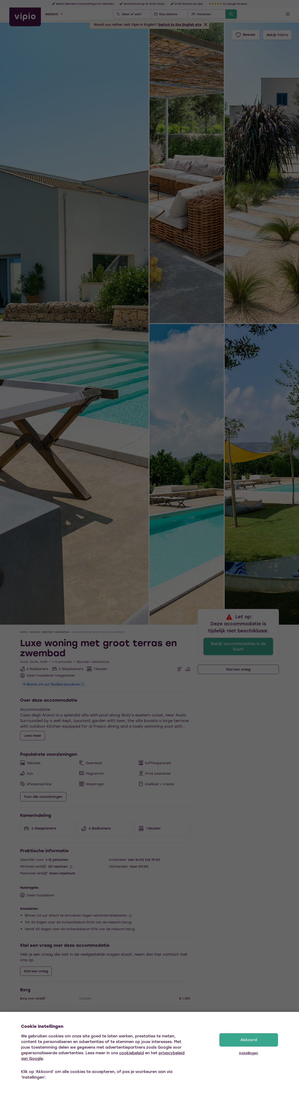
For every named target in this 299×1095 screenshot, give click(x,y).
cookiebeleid (131, 1052)
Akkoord (248, 1039)
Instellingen (248, 1053)
